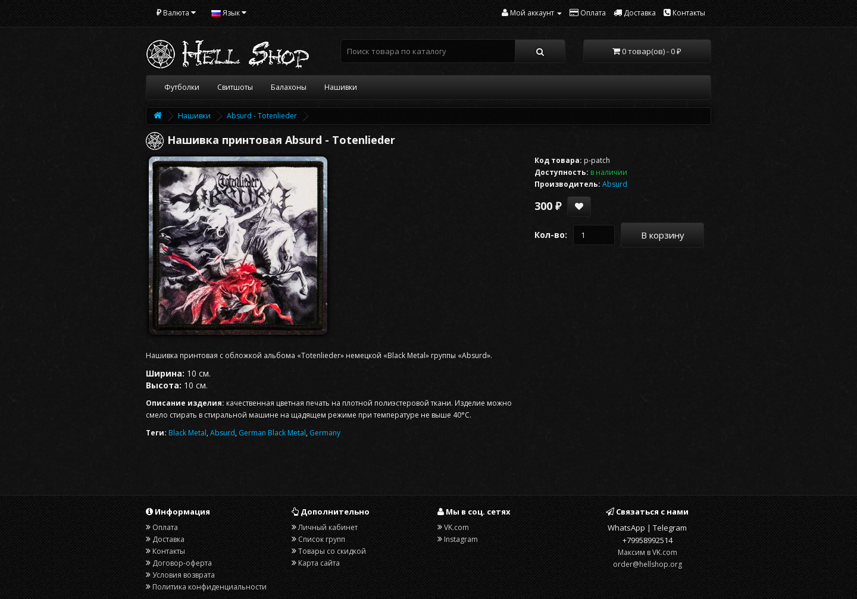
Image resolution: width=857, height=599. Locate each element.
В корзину (662, 235)
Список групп (321, 539)
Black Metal (187, 433)
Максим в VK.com (647, 552)
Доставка (168, 539)
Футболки (181, 87)
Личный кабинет (328, 527)
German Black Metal (272, 433)
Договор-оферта (182, 563)
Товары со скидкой (332, 551)
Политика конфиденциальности (209, 587)
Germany (324, 433)
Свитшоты (235, 87)
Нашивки (340, 87)
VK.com (456, 527)
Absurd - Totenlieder (262, 116)
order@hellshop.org (647, 564)
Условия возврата (183, 575)
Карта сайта (319, 563)
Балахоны (288, 87)
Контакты (168, 551)
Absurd (222, 433)
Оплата (165, 527)
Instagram (461, 539)
